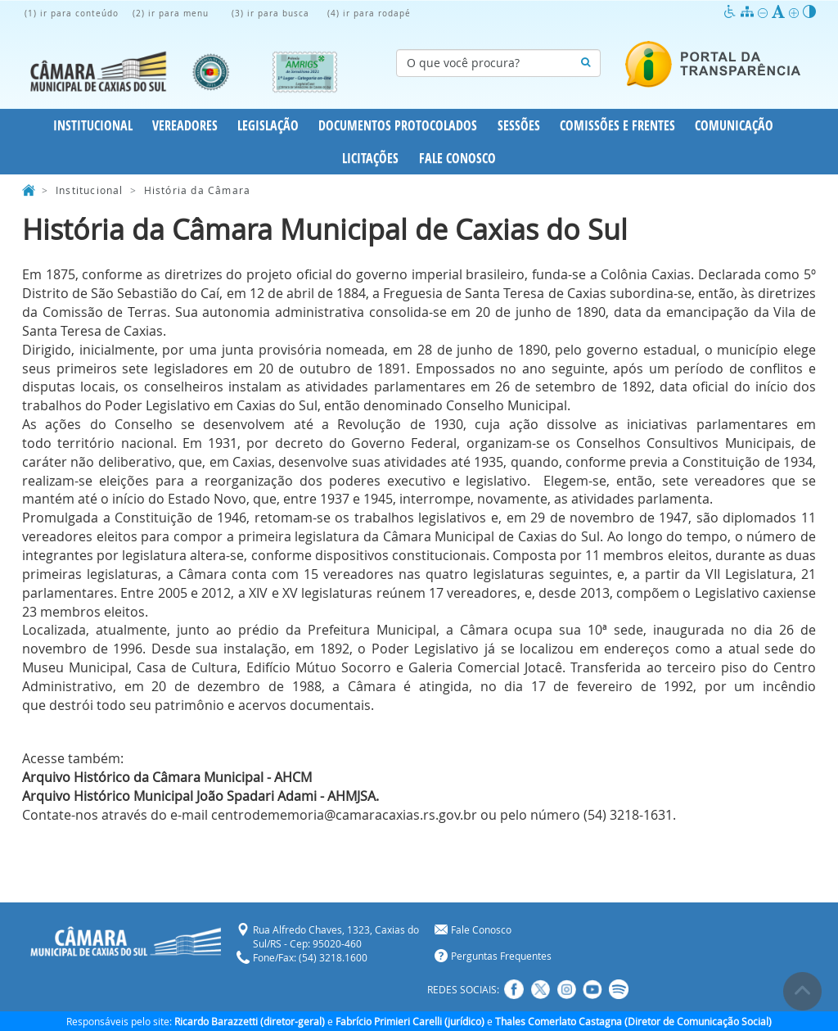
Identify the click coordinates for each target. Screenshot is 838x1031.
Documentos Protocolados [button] (397, 125)
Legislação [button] (268, 125)
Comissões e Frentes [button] (617, 125)
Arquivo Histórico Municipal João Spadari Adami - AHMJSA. (200, 796)
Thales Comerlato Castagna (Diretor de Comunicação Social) (633, 1021)
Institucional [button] (93, 125)
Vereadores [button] (185, 125)
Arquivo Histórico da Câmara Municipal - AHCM (167, 777)
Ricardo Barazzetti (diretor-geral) (249, 1021)
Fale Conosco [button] (457, 158)
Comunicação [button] (734, 125)
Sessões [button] (519, 125)
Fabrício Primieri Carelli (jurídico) (410, 1021)
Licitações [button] (370, 158)
